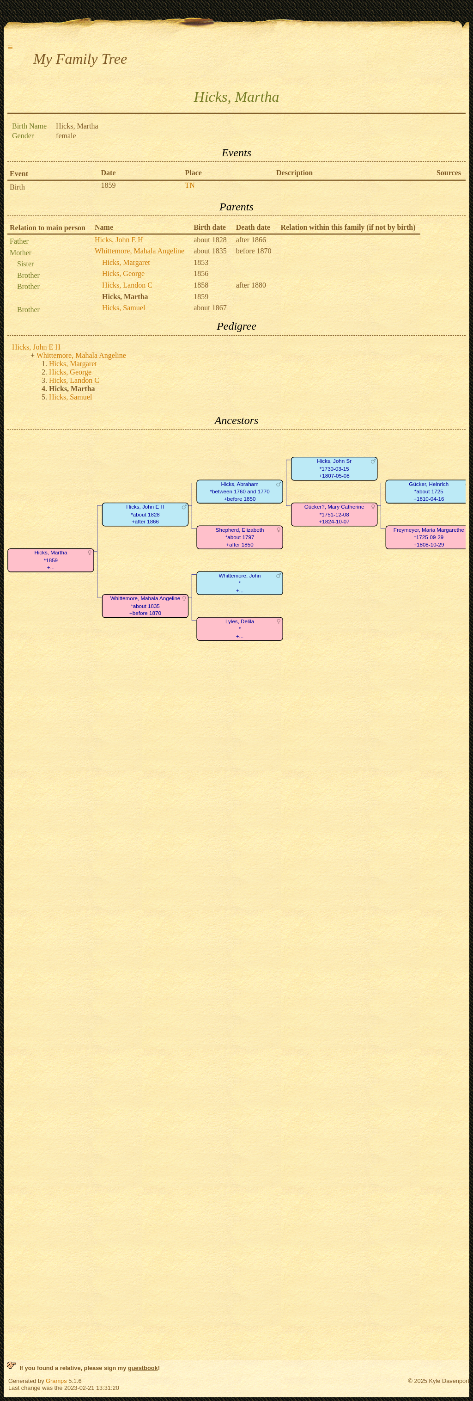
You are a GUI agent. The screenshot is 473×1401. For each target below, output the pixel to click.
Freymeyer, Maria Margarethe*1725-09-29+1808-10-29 (429, 537)
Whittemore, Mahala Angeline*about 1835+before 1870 (145, 606)
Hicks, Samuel (123, 308)
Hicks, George (123, 273)
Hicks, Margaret (126, 262)
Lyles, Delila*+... (239, 628)
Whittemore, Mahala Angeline (139, 251)
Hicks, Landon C (127, 285)
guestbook (143, 1367)
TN (190, 185)
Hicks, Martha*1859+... (50, 560)
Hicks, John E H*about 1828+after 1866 (145, 514)
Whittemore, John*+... (240, 583)
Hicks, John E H (119, 240)
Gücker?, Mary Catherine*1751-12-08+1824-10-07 (334, 514)
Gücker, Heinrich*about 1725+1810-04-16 (429, 491)
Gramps (56, 1380)
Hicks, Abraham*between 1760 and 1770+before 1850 (240, 491)
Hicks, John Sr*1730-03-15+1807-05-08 (334, 468)
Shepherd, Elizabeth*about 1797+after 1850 (240, 537)
